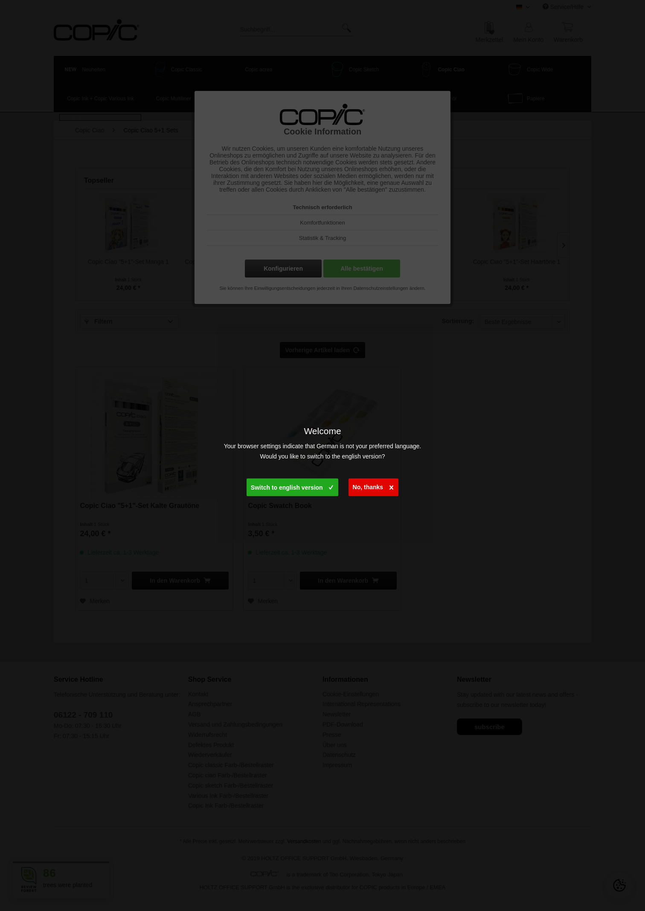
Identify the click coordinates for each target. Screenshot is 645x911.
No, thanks (373, 486)
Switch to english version (292, 486)
